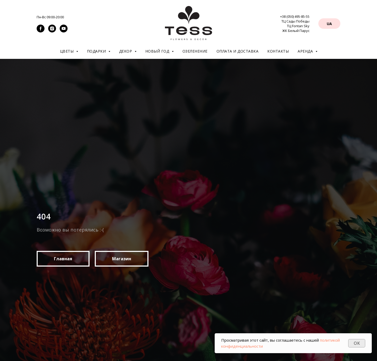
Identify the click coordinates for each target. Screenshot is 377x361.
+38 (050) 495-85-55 (294, 16)
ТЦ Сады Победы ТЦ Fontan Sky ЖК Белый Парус (295, 26)
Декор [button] (126, 51)
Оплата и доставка (238, 51)
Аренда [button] (306, 51)
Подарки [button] (97, 51)
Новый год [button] (157, 51)
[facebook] (41, 31)
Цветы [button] (67, 51)
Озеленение (195, 51)
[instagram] (52, 31)
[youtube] (64, 31)
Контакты (278, 51)
